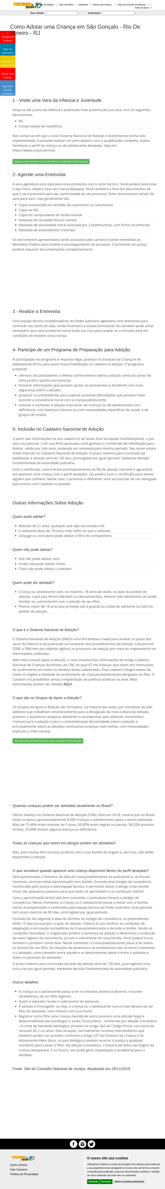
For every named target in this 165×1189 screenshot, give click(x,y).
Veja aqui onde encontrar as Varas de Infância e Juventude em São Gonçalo (51, 161)
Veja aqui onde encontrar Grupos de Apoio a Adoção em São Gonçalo (47, 741)
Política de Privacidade (24, 1174)
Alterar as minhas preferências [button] (129, 1181)
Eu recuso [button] (106, 1181)
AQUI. (68, 684)
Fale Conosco (18, 1169)
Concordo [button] (93, 1181)
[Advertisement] (82, 63)
